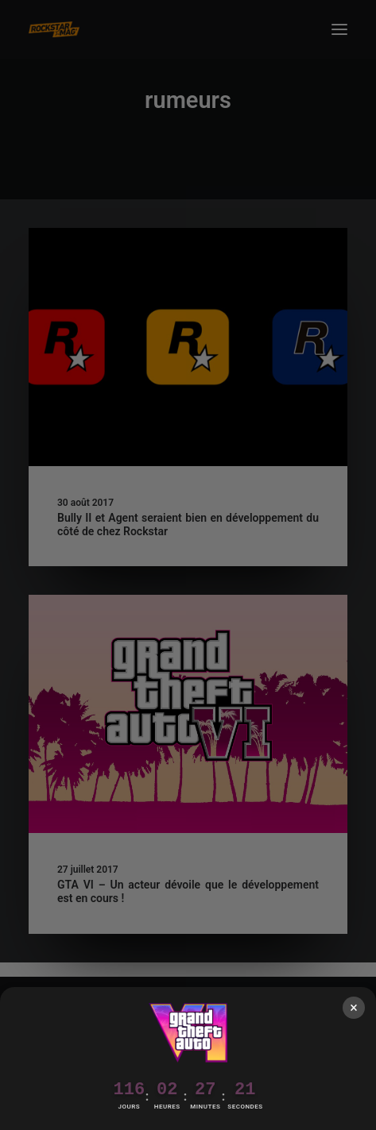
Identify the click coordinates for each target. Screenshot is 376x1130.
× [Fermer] (354, 1007)
